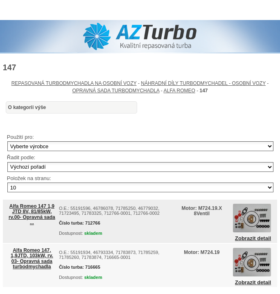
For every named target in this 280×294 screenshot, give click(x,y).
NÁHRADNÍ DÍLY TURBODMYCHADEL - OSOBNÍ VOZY (203, 83)
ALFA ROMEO (179, 91)
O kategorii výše (27, 107)
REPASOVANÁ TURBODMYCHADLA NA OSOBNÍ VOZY (74, 83)
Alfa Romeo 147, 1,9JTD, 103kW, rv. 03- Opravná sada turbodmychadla (32, 258)
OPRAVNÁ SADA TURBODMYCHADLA (115, 91)
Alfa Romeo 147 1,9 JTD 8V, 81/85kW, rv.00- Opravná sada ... (32, 214)
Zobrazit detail (253, 238)
